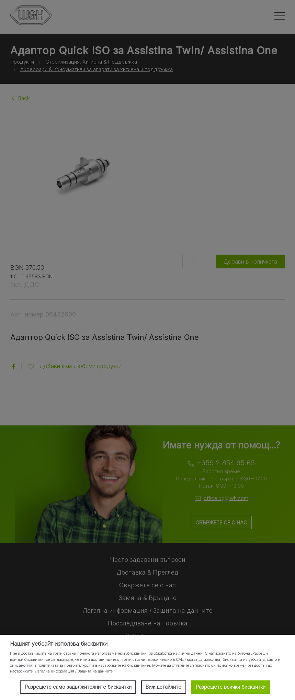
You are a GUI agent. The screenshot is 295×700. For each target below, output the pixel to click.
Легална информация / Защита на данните (74, 671)
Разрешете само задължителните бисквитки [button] (78, 687)
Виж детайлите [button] (163, 687)
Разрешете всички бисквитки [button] (230, 687)
